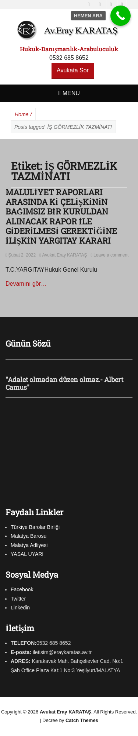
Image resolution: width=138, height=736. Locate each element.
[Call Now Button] (120, 16)
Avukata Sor (73, 70)
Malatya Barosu (28, 536)
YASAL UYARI (27, 554)
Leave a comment (110, 255)
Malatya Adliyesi (29, 545)
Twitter (18, 599)
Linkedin (20, 608)
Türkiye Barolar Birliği (35, 527)
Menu (71, 93)
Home (23, 114)
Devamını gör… (26, 284)
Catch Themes (82, 720)
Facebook (22, 589)
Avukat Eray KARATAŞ (64, 255)
